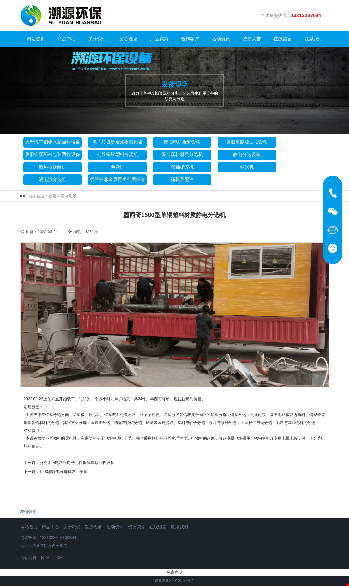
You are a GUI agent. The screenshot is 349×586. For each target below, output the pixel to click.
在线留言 (282, 38)
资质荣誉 (252, 38)
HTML (46, 558)
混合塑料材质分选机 (182, 154)
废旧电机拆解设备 (182, 142)
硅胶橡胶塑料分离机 (117, 154)
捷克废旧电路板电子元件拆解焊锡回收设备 (76, 462)
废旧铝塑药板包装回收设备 (52, 154)
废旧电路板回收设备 (247, 142)
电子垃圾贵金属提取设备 (117, 142)
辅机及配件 (182, 179)
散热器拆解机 (52, 167)
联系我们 (313, 38)
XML (60, 558)
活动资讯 (221, 38)
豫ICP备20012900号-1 (174, 580)
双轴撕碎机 (182, 167)
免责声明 (175, 572)
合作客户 (190, 38)
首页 (52, 196)
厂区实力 (159, 38)
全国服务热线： (293, 15)
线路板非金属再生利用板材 (117, 179)
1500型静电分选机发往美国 (63, 471)
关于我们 (97, 38)
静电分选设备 (247, 154)
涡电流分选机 (52, 179)
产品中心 (66, 38)
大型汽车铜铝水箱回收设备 (52, 142)
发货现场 (128, 38)
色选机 (117, 167)
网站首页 (36, 38)
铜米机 (247, 167)
